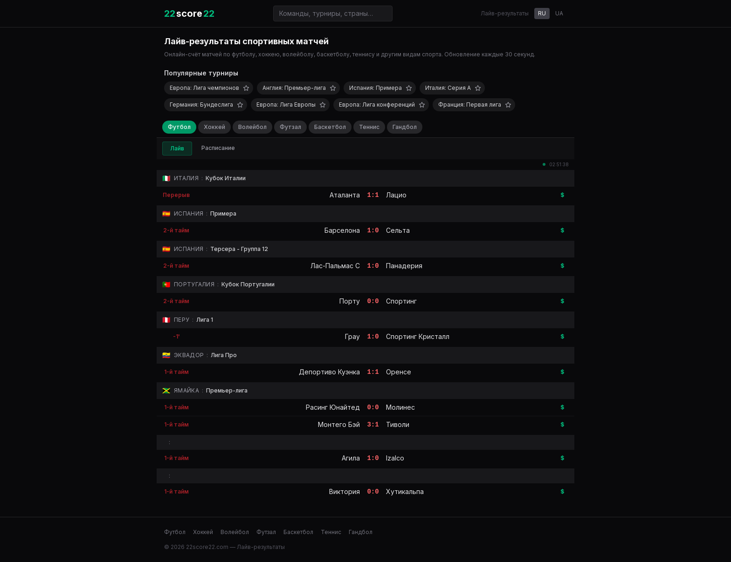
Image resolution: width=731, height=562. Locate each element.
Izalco (395, 458)
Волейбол (252, 126)
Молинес (400, 407)
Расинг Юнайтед (333, 407)
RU (542, 13)
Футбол (179, 126)
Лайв (177, 148)
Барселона (342, 230)
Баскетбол (330, 126)
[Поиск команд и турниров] (333, 13)
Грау (352, 336)
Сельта (398, 230)
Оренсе (398, 372)
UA (559, 13)
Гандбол (405, 126)
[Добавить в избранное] (246, 88)
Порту (349, 301)
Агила (351, 458)
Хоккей (214, 126)
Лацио (396, 195)
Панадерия (404, 266)
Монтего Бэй (339, 424)
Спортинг (401, 301)
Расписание (218, 147)
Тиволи (397, 424)
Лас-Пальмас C (335, 266)
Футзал (290, 126)
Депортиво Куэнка (329, 372)
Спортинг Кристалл (417, 336)
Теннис (369, 126)
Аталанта (345, 195)
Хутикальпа (405, 491)
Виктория (344, 491)
